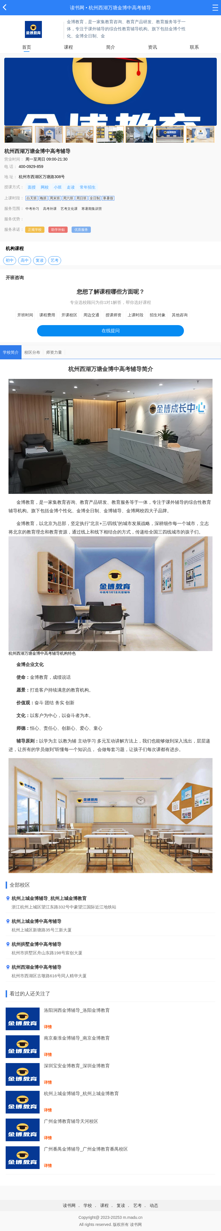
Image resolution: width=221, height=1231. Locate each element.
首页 (26, 47)
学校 (87, 1205)
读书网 (77, 7)
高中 (25, 260)
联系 (194, 47)
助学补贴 (58, 230)
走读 (71, 187)
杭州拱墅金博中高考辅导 (33, 944)
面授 (32, 187)
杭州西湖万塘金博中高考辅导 (120, 7)
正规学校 (35, 230)
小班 (58, 187)
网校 (45, 187)
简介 (110, 47)
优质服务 (81, 230)
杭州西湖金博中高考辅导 (33, 967)
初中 (10, 260)
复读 (40, 260)
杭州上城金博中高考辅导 (33, 921)
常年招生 (88, 187)
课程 (68, 47)
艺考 (55, 260)
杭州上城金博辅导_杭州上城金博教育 (46, 898)
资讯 (152, 47)
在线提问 (111, 330)
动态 (154, 1205)
